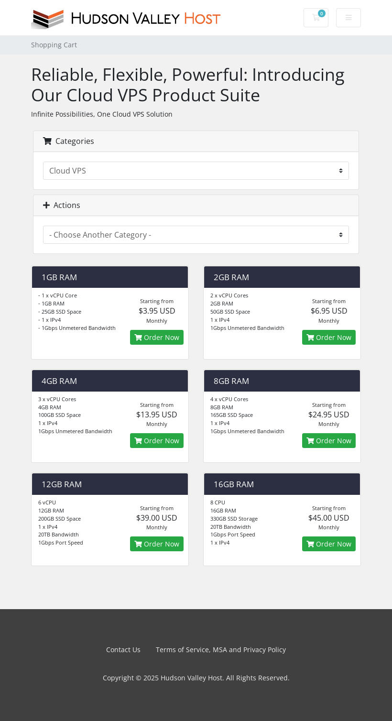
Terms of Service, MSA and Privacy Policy (221, 649)
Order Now (156, 337)
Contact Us (123, 649)
